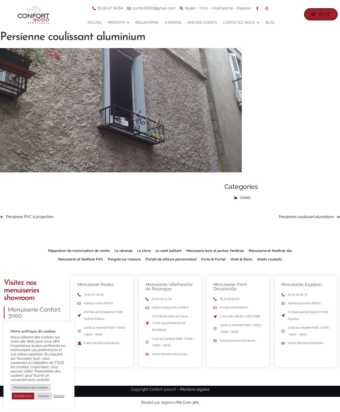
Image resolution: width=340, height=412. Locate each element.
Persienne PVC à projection (29, 217)
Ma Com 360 (187, 402)
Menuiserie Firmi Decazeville (230, 286)
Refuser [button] (43, 396)
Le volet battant (168, 251)
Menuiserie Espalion (301, 284)
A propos (173, 22)
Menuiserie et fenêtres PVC (80, 259)
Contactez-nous (241, 23)
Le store (144, 251)
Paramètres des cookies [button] (30, 387)
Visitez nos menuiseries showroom (21, 290)
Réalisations (146, 22)
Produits (118, 23)
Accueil (95, 22)
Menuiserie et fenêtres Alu (270, 251)
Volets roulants (269, 259)
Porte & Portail (213, 259)
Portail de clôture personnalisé (170, 259)
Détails (58, 396)
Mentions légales (194, 389)
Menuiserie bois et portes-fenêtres (215, 251)
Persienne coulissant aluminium (306, 217)
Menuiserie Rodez (95, 284)
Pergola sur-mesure (124, 259)
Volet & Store (241, 259)
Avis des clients (202, 22)
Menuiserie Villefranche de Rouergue (169, 286)
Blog (269, 22)
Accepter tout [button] (23, 396)
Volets (245, 197)
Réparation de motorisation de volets (79, 251)
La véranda (123, 251)
